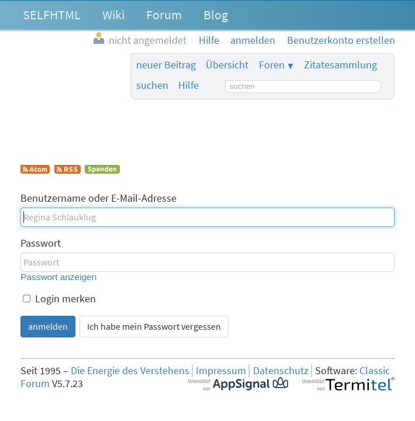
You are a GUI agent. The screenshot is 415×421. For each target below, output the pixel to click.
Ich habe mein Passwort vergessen (154, 326)
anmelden (48, 326)
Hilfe (188, 85)
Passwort (40, 243)
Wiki (113, 14)
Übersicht (227, 64)
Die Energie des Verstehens (130, 370)
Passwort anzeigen (58, 277)
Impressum (221, 370)
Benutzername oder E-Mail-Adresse (98, 198)
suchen (152, 85)
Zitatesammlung (340, 64)
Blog (215, 14)
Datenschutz (281, 370)
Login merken (59, 298)
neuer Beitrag (166, 64)
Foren (272, 64)
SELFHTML (52, 14)
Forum (164, 14)
